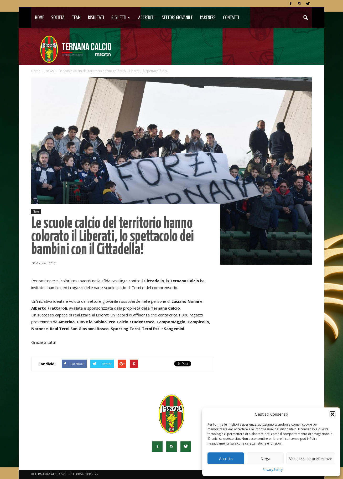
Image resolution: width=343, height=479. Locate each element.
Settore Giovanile (177, 17)
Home (39, 17)
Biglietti (121, 17)
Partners (208, 17)
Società (58, 17)
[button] (332, 414)
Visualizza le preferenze (310, 458)
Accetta (226, 458)
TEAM (76, 17)
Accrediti (146, 17)
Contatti (231, 17)
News (36, 211)
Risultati (96, 17)
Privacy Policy (273, 469)
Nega (265, 458)
